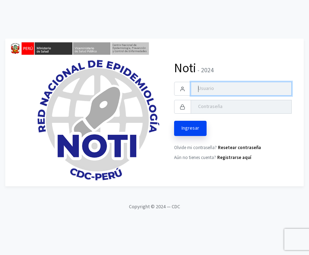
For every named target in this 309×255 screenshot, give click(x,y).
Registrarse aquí (234, 158)
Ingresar (190, 128)
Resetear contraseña (239, 148)
